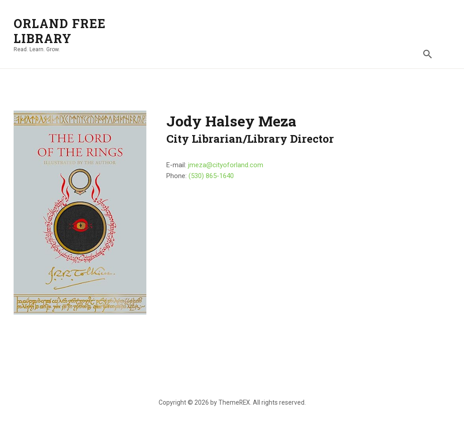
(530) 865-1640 (211, 176)
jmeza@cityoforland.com (225, 165)
